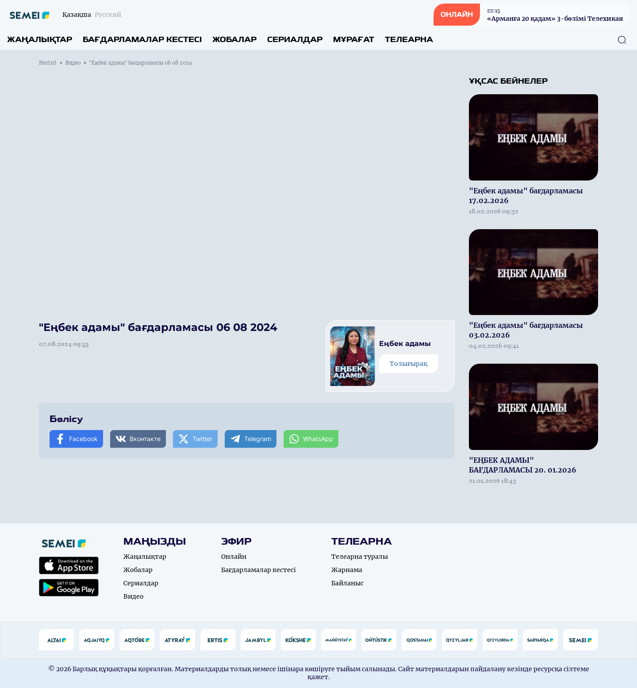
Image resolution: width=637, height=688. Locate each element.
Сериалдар (294, 39)
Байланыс (347, 583)
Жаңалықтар (39, 39)
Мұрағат (353, 39)
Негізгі (48, 63)
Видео (73, 63)
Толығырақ (408, 364)
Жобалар (234, 39)
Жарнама (346, 570)
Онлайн (233, 557)
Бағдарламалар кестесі (142, 39)
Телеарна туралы (359, 557)
